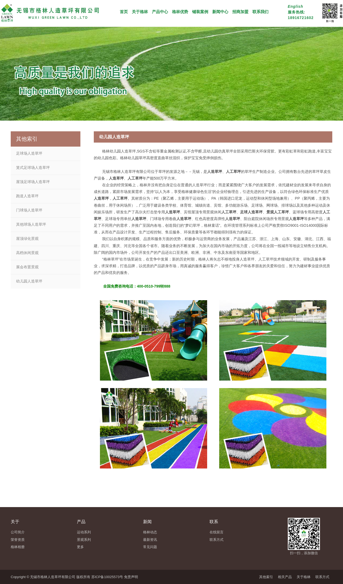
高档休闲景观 (27, 253)
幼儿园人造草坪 (29, 281)
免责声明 (131, 577)
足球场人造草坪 (29, 153)
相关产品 (285, 577)
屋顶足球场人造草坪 (33, 182)
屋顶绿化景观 (27, 238)
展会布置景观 (27, 267)
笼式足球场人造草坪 (33, 167)
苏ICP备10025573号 (107, 577)
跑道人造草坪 (27, 196)
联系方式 (322, 577)
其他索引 (266, 577)
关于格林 (304, 577)
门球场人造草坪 (29, 210)
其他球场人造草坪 (31, 224)
